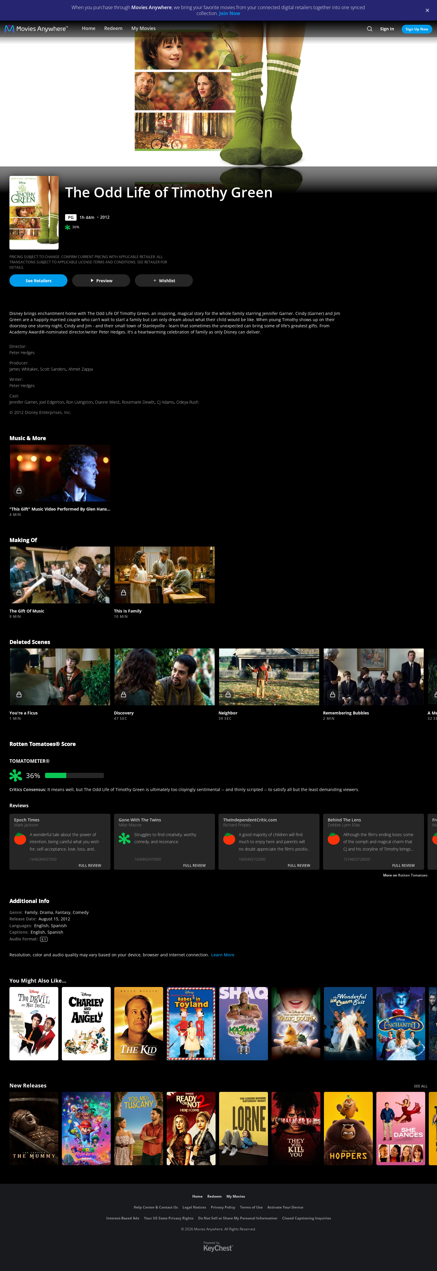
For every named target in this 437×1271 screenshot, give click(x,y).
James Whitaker (23, 369)
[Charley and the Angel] (86, 1023)
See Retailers (39, 280)
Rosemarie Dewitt (138, 402)
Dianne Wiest (107, 402)
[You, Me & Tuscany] (138, 1128)
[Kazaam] (243, 1023)
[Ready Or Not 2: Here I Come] (191, 1128)
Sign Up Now (417, 29)
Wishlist (164, 280)
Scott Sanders (53, 369)
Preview (101, 280)
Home (88, 28)
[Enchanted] (400, 1023)
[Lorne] (243, 1128)
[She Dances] (400, 1128)
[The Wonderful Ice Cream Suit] (348, 1023)
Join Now (229, 13)
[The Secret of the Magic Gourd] (296, 1023)
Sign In (387, 29)
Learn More (222, 955)
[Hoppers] (348, 1128)
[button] (59, 473)
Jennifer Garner (23, 402)
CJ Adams (165, 402)
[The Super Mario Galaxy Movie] (86, 1128)
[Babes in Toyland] (191, 1023)
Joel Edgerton (51, 402)
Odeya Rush (187, 402)
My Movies (143, 28)
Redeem (113, 28)
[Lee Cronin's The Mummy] (33, 1128)
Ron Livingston (79, 402)
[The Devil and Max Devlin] (33, 1023)
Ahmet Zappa (80, 369)
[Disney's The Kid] (138, 1023)
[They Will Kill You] (296, 1128)
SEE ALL (421, 1086)
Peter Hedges (22, 352)
